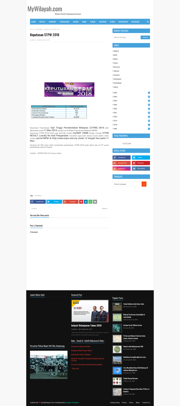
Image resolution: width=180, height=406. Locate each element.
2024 (132, 101)
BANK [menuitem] (84, 21)
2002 (132, 129)
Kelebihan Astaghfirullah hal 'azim (134, 357)
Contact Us (146, 402)
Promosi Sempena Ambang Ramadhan (86, 365)
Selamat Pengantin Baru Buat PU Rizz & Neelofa (136, 390)
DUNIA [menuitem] (112, 21)
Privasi (124, 402)
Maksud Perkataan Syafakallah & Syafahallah (134, 315)
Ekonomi (117, 67)
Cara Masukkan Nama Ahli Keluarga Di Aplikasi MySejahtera (135, 369)
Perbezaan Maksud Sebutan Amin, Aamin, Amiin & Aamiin (134, 337)
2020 (132, 117)
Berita (116, 59)
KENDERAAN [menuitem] (123, 21)
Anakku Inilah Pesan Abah (81, 351)
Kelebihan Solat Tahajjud (81, 355)
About (138, 402)
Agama (116, 51)
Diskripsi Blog (115, 402)
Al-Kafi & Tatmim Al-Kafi (80, 347)
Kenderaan (117, 79)
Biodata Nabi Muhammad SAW (133, 346)
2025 (132, 97)
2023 (132, 105)
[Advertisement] (69, 62)
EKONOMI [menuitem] (52, 21)
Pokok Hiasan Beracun (130, 378)
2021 (132, 113)
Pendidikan (39, 29)
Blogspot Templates (72, 402)
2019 (132, 121)
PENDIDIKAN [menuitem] (64, 21)
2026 (132, 93)
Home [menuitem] (33, 21)
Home (32, 29)
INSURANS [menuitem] (136, 21)
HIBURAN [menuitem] (102, 21)
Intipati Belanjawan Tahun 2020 (86, 325)
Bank (115, 55)
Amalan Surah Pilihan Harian (132, 325)
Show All (75, 369)
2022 (132, 109)
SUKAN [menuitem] (92, 21)
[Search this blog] (126, 37)
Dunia (116, 63)
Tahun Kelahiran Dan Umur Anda (133, 304)
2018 (132, 125)
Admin (34, 40)
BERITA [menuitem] (42, 21)
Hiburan (116, 71)
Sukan (116, 87)
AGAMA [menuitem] (75, 21)
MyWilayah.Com (48, 402)
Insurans (117, 75)
